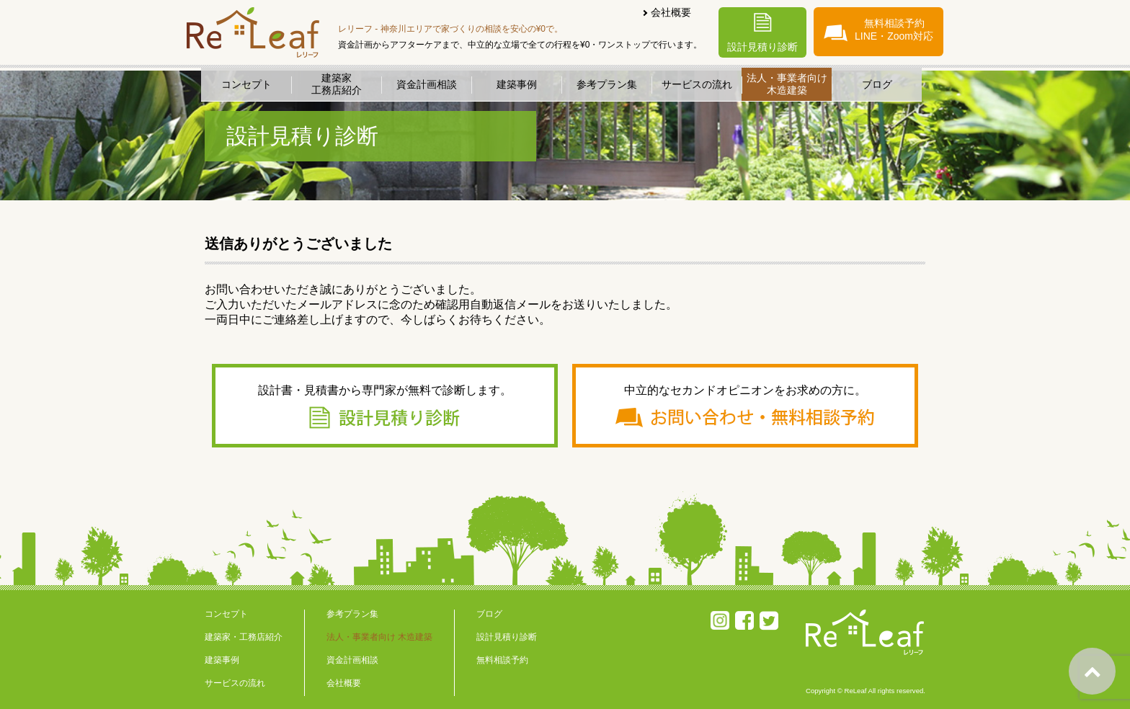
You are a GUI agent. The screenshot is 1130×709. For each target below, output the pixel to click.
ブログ (877, 84)
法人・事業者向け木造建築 (787, 84)
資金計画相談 (426, 84)
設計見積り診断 (762, 33)
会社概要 (671, 12)
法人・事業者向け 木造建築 (379, 637)
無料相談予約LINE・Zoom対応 (878, 29)
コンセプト (246, 84)
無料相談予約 (502, 660)
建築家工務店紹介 (336, 84)
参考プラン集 (607, 84)
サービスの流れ (697, 84)
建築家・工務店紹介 (243, 637)
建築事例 (517, 84)
